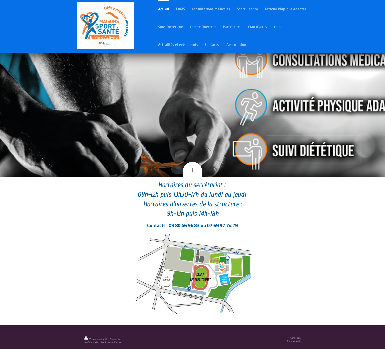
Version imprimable (96, 339)
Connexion (295, 338)
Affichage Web (294, 341)
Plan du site (115, 339)
